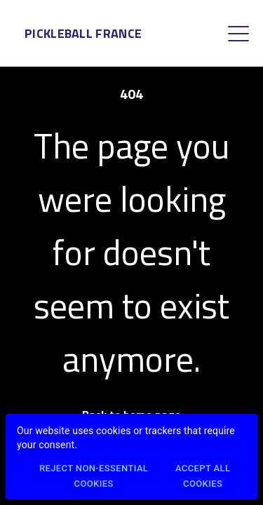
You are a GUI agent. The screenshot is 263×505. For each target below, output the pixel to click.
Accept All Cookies (202, 477)
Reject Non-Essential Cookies (93, 477)
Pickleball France (83, 33)
